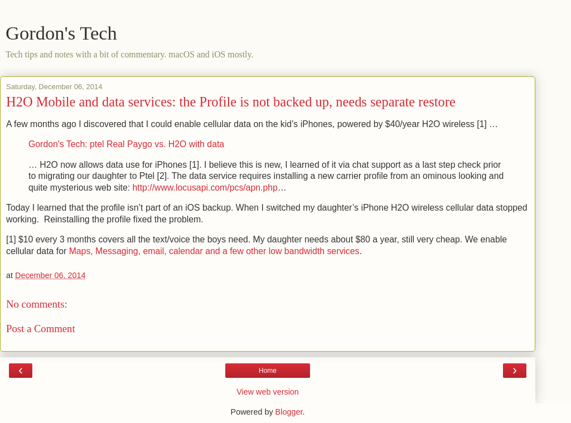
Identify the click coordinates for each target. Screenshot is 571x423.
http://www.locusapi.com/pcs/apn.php (205, 187)
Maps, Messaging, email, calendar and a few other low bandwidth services (214, 251)
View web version (267, 391)
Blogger (289, 411)
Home (268, 371)
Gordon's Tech (61, 32)
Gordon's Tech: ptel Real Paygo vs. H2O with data (126, 144)
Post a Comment (40, 328)
